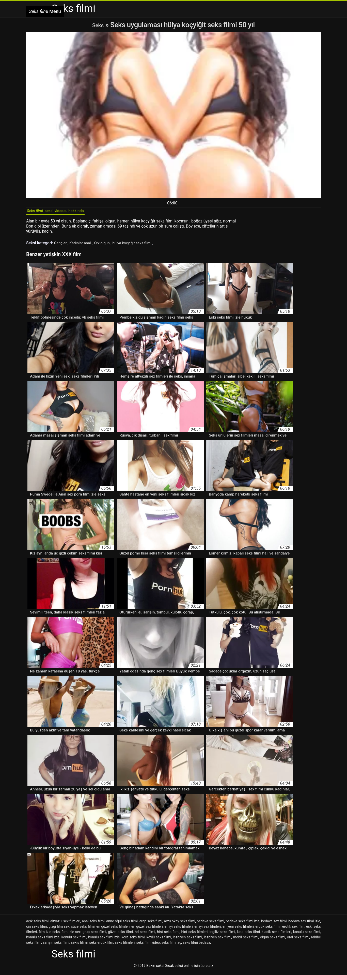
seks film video (148, 945)
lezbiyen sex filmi (217, 940)
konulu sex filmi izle (104, 940)
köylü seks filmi (159, 940)
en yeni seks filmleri (238, 929)
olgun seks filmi (272, 940)
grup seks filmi (94, 935)
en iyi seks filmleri (178, 929)
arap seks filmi (150, 924)
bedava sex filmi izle (304, 924)
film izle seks (49, 935)
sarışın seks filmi (56, 945)
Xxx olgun (106, 245)
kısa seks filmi (248, 935)
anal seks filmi (93, 924)
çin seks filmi (36, 929)
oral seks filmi (298, 940)
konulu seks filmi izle (42, 940)
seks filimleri (125, 945)
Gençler (61, 245)
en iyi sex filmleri (207, 929)
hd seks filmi (145, 935)
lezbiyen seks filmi (187, 940)
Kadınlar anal (83, 245)
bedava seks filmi (210, 924)
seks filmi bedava (196, 945)
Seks (97, 25)
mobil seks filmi (245, 940)
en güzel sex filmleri (147, 929)
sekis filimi (79, 945)
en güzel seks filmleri (113, 929)
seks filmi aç (171, 945)
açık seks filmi (37, 924)
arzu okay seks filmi (179, 924)
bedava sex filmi (274, 924)
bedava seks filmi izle (243, 924)
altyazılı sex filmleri (65, 924)
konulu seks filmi (306, 935)
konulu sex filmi (73, 940)
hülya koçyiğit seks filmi (140, 245)
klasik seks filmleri (276, 935)
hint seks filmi (168, 935)
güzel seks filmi (120, 935)
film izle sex (71, 935)
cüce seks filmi (83, 929)
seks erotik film (101, 945)
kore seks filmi (133, 940)
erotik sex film (293, 929)
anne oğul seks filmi (122, 924)
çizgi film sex (59, 929)
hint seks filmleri (194, 935)
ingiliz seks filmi (222, 935)
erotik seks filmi (268, 929)
